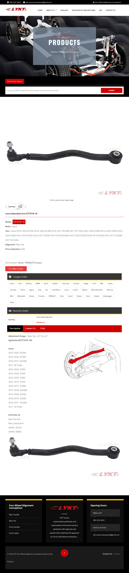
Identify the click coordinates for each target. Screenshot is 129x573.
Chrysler (76, 283)
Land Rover (56, 289)
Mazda (84, 289)
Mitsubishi (21, 296)
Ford (94, 283)
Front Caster (14, 533)
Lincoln (75, 289)
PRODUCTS (65, 52)
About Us (50, 10)
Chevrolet (65, 283)
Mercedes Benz (97, 289)
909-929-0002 (14, 2)
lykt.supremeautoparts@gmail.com (37, 2)
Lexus (75, 52)
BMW (38, 283)
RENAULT (52, 296)
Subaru (79, 296)
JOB (100, 10)
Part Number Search (14, 81)
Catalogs (64, 10)
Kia (46, 289)
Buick (46, 283)
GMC (101, 283)
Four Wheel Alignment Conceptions (107, 2)
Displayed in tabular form (83, 10)
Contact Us (110, 10)
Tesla (88, 296)
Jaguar (31, 289)
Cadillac (55, 283)
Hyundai (13, 289)
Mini (11, 296)
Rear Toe (12, 520)
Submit (112, 90)
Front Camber (14, 527)
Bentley (29, 283)
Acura (12, 283)
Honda (110, 283)
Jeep (39, 289)
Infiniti (22, 289)
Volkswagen (107, 296)
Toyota (96, 296)
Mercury (110, 289)
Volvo (12, 302)
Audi (20, 283)
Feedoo (117, 553)
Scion (62, 296)
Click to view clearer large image (62, 200)
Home (40, 10)
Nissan (31, 296)
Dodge (86, 283)
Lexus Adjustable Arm (45, 317)
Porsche (42, 296)
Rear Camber (14, 514)
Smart (70, 296)
